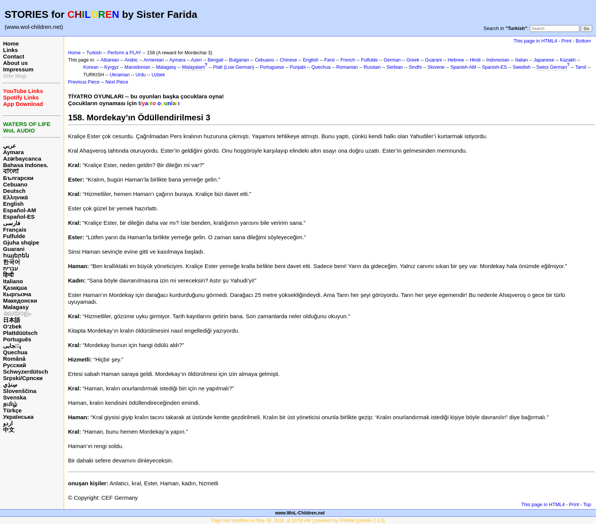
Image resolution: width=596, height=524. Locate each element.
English (13, 203)
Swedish (522, 67)
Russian (372, 67)
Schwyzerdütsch (25, 371)
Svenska (14, 397)
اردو (8, 423)
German (392, 60)
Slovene (436, 67)
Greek (412, 60)
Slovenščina (19, 391)
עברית (10, 268)
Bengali (216, 60)
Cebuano (15, 184)
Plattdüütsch (20, 333)
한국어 (11, 262)
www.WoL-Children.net (300, 513)
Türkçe (12, 410)
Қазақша (15, 287)
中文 (8, 429)
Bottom (583, 41)
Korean (90, 67)
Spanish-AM (463, 67)
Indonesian (497, 60)
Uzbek (158, 74)
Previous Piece (84, 82)
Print (566, 41)
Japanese (544, 60)
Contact (13, 56)
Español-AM (19, 210)
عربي (9, 145)
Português (17, 339)
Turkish (93, 52)
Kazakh (568, 60)
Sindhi (415, 67)
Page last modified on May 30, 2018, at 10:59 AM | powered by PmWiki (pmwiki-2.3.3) (298, 520)
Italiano (13, 281)
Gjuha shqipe (21, 242)
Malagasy (16, 307)
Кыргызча (17, 294)
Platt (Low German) (233, 67)
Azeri (196, 60)
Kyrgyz (111, 67)
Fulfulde (14, 236)
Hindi (475, 60)
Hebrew (456, 60)
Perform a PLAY (124, 52)
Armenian (153, 60)
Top (587, 504)
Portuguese (272, 67)
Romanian (347, 67)
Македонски (20, 300)
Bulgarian (239, 60)
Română (14, 358)
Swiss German (551, 67)
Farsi (329, 60)
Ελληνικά (15, 197)
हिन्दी (8, 274)
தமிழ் (10, 404)
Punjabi (298, 67)
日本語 (11, 320)
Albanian (110, 60)
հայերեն (16, 255)
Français (15, 229)
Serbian (395, 67)
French (348, 60)
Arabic (131, 60)
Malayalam (193, 67)
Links (10, 50)
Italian (521, 60)
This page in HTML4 (535, 41)
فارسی (11, 223)
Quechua (15, 352)
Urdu (141, 74)
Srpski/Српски (23, 378)
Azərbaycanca (22, 158)
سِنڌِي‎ (10, 384)
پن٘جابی (12, 345)
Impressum (18, 69)
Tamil (580, 67)
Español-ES (19, 216)
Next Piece (116, 82)
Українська (18, 417)
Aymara (13, 152)
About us (15, 63)
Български (18, 178)
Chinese (288, 60)
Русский (14, 365)
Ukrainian (120, 74)
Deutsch (14, 191)
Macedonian (138, 67)
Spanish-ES (494, 67)
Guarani (14, 249)
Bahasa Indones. (25, 165)
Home (11, 43)
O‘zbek (12, 326)
